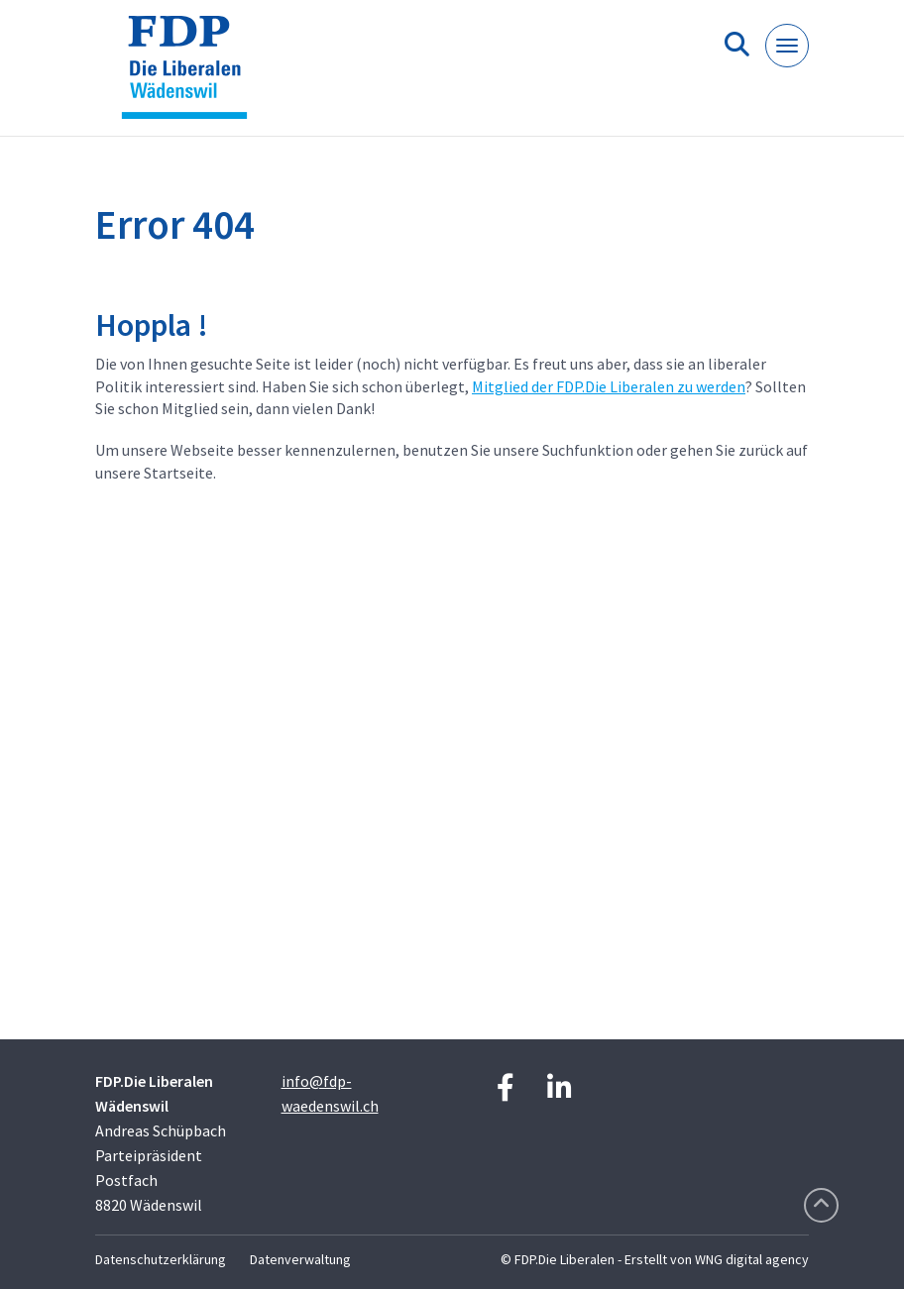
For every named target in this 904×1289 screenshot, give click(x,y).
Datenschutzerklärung (160, 1259)
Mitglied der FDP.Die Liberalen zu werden (608, 386)
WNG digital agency (752, 1259)
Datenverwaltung (300, 1259)
